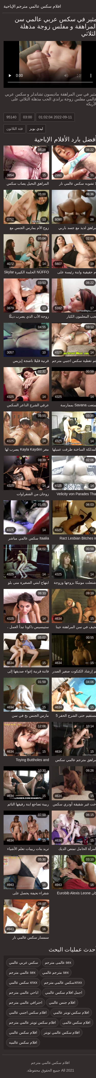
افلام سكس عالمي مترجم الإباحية (30, 6)
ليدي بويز (34, 129)
